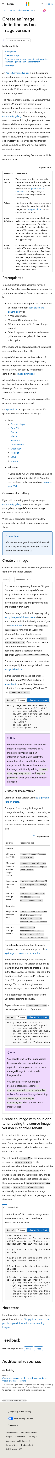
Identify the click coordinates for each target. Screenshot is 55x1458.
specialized (10, 683)
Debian (14, 432)
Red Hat (15, 452)
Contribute (20, 1436)
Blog (8, 1436)
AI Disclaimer (12, 1432)
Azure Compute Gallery (17, 72)
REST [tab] (29, 579)
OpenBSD (16, 448)
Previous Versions (29, 1432)
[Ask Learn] (45, 10)
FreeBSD (15, 440)
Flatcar (14, 436)
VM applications (33, 209)
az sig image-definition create (20, 617)
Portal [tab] (6, 579)
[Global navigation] (3, 4)
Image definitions (26, 373)
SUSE (13, 456)
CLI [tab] (12, 579)
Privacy (32, 1436)
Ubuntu (14, 460)
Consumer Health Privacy (17, 1440)
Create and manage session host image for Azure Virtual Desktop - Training (24, 1379)
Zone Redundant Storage (23, 1094)
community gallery (12, 116)
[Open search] (42, 4)
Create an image (12, 55)
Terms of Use (11, 1445)
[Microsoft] (27, 4)
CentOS (15, 428)
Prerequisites (10, 51)
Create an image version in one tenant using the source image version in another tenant (26, 60)
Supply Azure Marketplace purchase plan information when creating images (26, 1323)
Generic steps (18, 423)
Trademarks (26, 1445)
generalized (12, 409)
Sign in (49, 3)
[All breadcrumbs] (4, 10)
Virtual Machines (25, 10)
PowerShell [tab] (20, 579)
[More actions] (50, 10)
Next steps (9, 65)
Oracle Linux (17, 444)
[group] (27, 717)
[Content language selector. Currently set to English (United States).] (19, 1411)
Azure (12, 10)
